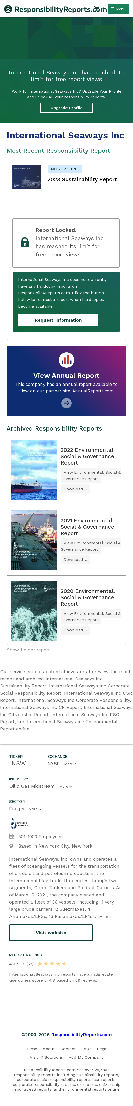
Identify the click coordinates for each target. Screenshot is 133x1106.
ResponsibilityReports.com (81, 1034)
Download (73, 489)
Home (31, 1048)
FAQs (86, 1048)
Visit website (51, 932)
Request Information (58, 320)
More (68, 764)
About (49, 1048)
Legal (102, 1048)
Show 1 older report (28, 649)
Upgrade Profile (67, 107)
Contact (68, 1048)
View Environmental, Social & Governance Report (91, 475)
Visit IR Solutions (46, 1057)
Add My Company (86, 1057)
